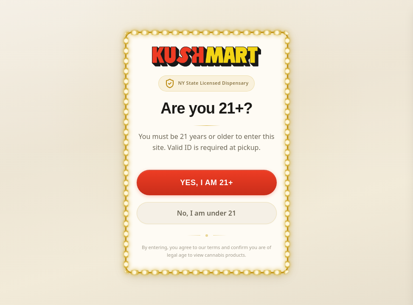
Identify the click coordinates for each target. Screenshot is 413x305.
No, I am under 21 (206, 213)
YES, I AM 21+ (206, 182)
